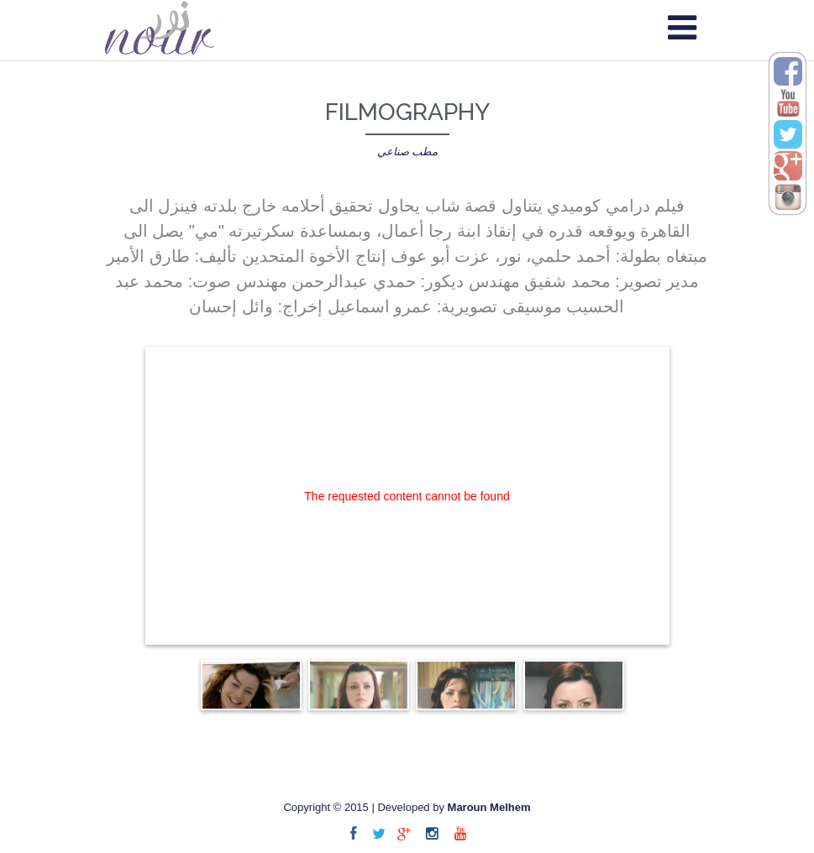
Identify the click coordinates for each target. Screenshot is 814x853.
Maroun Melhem (489, 807)
